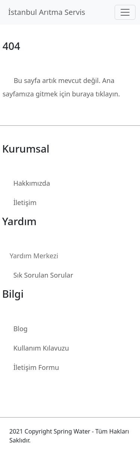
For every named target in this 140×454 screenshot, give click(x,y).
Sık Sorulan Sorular (43, 275)
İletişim (25, 202)
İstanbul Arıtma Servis (48, 12)
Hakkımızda (31, 183)
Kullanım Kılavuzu (41, 347)
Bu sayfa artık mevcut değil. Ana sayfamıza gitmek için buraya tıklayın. (61, 87)
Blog (20, 328)
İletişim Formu (36, 367)
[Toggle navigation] (125, 12)
